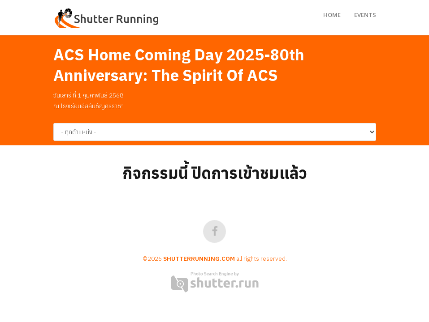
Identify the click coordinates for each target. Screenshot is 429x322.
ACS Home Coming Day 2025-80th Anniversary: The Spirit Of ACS (178, 64)
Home (332, 15)
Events (365, 15)
